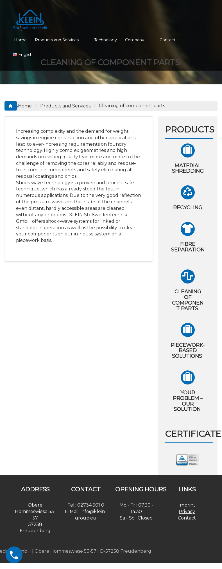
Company (134, 39)
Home (20, 39)
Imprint (186, 505)
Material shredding (188, 168)
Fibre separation (188, 249)
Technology (105, 39)
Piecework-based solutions (188, 350)
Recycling (187, 207)
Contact (167, 39)
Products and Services (57, 39)
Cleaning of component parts (187, 300)
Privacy (187, 511)
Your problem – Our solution (188, 401)
